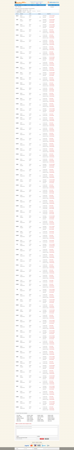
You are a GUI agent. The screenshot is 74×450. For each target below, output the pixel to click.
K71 (17, 244)
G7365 (17, 254)
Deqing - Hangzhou (30, 420)
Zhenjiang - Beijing (50, 416)
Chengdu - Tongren (40, 415)
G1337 (17, 88)
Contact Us (37, 442)
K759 (17, 216)
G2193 (17, 138)
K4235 (17, 226)
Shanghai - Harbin (50, 415)
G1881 (17, 381)
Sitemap (40, 442)
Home (16, 6)
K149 (17, 108)
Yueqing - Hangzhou (40, 416)
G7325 (17, 103)
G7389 (17, 114)
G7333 (17, 46)
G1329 (17, 221)
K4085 (17, 24)
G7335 (17, 185)
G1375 (17, 143)
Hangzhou (23, 12)
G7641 (17, 77)
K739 (17, 401)
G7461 (17, 159)
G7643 (17, 83)
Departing (35, 448)
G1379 (17, 93)
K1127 (17, 365)
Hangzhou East (29, 12)
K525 (17, 356)
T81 (17, 289)
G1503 (17, 98)
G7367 (17, 315)
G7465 (17, 249)
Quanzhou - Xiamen (30, 415)
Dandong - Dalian (19, 416)
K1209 (17, 179)
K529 (17, 164)
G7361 (17, 29)
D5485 (17, 280)
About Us (33, 442)
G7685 (17, 294)
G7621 (17, 195)
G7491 (17, 370)
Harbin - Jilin (18, 419)
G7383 (17, 396)
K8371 (17, 72)
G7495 (17, 200)
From (17, 448)
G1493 (17, 210)
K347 (17, 19)
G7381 (17, 351)
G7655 (17, 361)
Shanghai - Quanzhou (40, 420)
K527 (17, 386)
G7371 (17, 325)
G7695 (17, 148)
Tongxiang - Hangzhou (51, 419)
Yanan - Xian (50, 420)
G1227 (17, 346)
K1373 (17, 320)
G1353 (17, 205)
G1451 (17, 169)
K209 (17, 299)
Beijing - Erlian (19, 420)
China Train (19, 6)
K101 (17, 375)
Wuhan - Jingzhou (29, 416)
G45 (17, 391)
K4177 (17, 15)
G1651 (17, 67)
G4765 (17, 341)
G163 (17, 259)
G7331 (17, 40)
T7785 (17, 231)
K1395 (17, 310)
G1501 (17, 128)
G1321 (17, 35)
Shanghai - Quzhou (40, 419)
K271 (17, 330)
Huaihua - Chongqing (30, 419)
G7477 (17, 133)
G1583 (17, 270)
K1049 (17, 57)
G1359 (17, 235)
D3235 (17, 240)
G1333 (17, 174)
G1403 (17, 62)
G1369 (17, 190)
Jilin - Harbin (18, 415)
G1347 (17, 117)
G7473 (17, 275)
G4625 (17, 304)
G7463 (17, 284)
